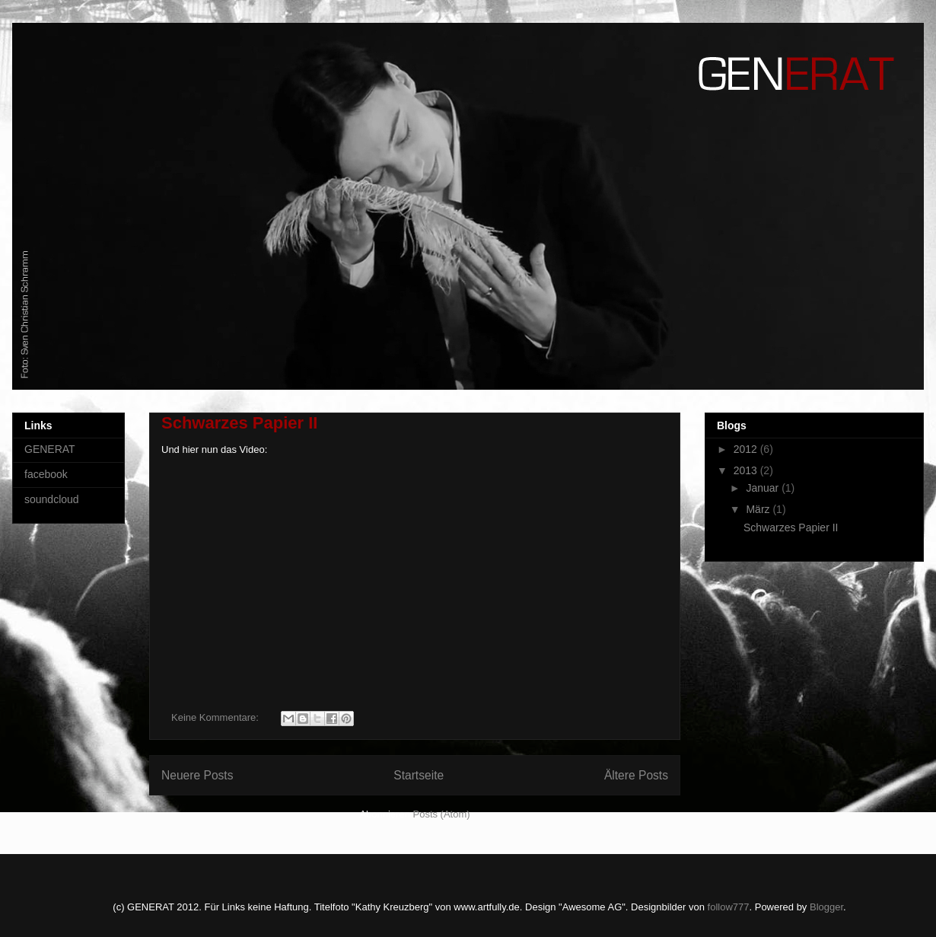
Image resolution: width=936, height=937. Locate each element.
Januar (764, 488)
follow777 (729, 907)
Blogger (826, 907)
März (759, 509)
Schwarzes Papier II (239, 422)
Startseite (418, 775)
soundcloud (51, 499)
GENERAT (49, 449)
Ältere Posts (636, 775)
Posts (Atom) (441, 814)
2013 (747, 470)
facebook (46, 474)
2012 (747, 449)
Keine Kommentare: (216, 717)
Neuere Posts (197, 775)
